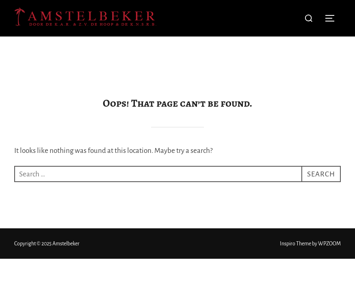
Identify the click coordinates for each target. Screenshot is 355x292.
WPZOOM (329, 207)
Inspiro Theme (295, 207)
